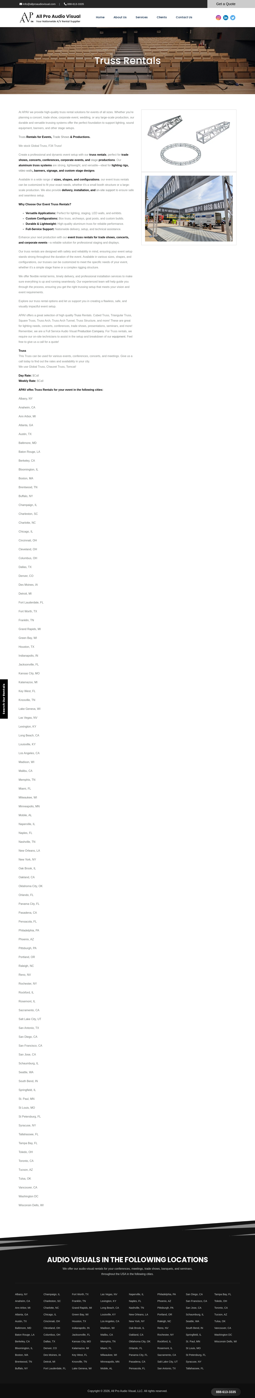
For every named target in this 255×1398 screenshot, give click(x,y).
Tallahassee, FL (28, 1134)
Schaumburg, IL (29, 1063)
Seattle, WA (26, 1072)
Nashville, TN (27, 841)
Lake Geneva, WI (30, 708)
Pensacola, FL (28, 921)
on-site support (105, 190)
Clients (162, 17)
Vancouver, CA (28, 1187)
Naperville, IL (27, 824)
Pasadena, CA (28, 912)
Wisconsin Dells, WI (31, 1205)
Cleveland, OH (28, 549)
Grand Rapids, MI (30, 629)
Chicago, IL (26, 531)
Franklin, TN (26, 620)
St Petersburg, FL (30, 1116)
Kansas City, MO (29, 673)
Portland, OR (27, 957)
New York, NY (27, 859)
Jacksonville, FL (29, 664)
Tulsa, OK (25, 1178)
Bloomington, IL (28, 469)
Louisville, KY (27, 744)
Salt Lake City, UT (30, 1019)
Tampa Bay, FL (28, 1143)
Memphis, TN (27, 779)
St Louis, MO (27, 1107)
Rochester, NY (28, 983)
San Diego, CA (28, 1036)
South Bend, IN (28, 1081)
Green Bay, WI (28, 637)
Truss (22, 136)
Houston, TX (26, 646)
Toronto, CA (26, 1160)
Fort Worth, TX (28, 611)
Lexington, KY (27, 726)
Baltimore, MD (27, 442)
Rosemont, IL (27, 1001)
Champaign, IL (28, 504)
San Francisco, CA (30, 1045)
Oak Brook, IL (27, 868)
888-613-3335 (74, 3)
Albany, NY (26, 398)
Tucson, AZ (26, 1169)
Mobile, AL (25, 815)
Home (100, 17)
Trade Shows (61, 136)
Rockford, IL (26, 992)
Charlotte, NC (27, 522)
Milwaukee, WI (28, 797)
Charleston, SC (28, 513)
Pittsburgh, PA (27, 948)
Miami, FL (25, 788)
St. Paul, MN (27, 1098)
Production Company (91, 331)
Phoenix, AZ (26, 939)
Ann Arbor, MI (27, 416)
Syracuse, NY (27, 1125)
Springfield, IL (27, 1089)
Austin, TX (25, 434)
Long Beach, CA (29, 735)
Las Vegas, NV (28, 717)
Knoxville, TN (27, 699)
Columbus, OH (28, 558)
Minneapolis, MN (29, 806)
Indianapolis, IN (28, 655)
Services (142, 17)
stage (94, 159)
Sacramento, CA (29, 1010)
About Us (120, 17)
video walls (25, 170)
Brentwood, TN (28, 487)
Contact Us (184, 17)
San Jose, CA (27, 1054)
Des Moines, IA (28, 584)
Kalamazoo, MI (28, 682)
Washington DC (28, 1196)
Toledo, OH (26, 1152)
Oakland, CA (27, 877)
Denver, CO (26, 575)
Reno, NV (25, 974)
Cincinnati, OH (28, 540)
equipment (118, 336)
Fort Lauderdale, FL (31, 602)
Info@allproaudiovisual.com (37, 3)
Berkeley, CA (27, 460)
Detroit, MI (25, 593)
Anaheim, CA (27, 407)
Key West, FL (27, 691)
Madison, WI (26, 762)
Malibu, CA (25, 770)
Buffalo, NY (26, 496)
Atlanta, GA (26, 425)
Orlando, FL (26, 894)
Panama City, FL (29, 903)
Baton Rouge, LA (29, 451)
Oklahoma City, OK (31, 886)
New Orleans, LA (29, 850)
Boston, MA (26, 478)
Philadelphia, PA (29, 930)
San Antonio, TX (29, 1027)
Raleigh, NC (26, 965)
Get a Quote (226, 4)
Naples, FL (25, 832)
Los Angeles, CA (29, 753)
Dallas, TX (25, 567)
